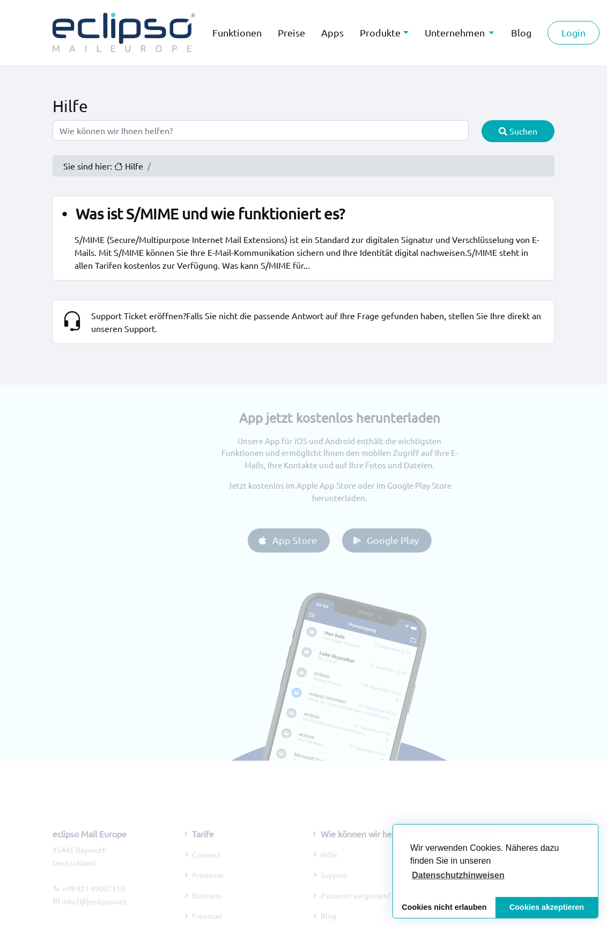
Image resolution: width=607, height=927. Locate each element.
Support (334, 885)
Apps (332, 32)
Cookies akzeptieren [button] (546, 907)
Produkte (380, 32)
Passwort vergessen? (356, 905)
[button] (458, 875)
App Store (297, 540)
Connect (206, 865)
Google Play (394, 540)
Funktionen (237, 32)
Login (573, 32)
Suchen (518, 131)
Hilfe (329, 865)
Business (206, 905)
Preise (291, 32)
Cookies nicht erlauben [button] (444, 907)
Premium (207, 885)
